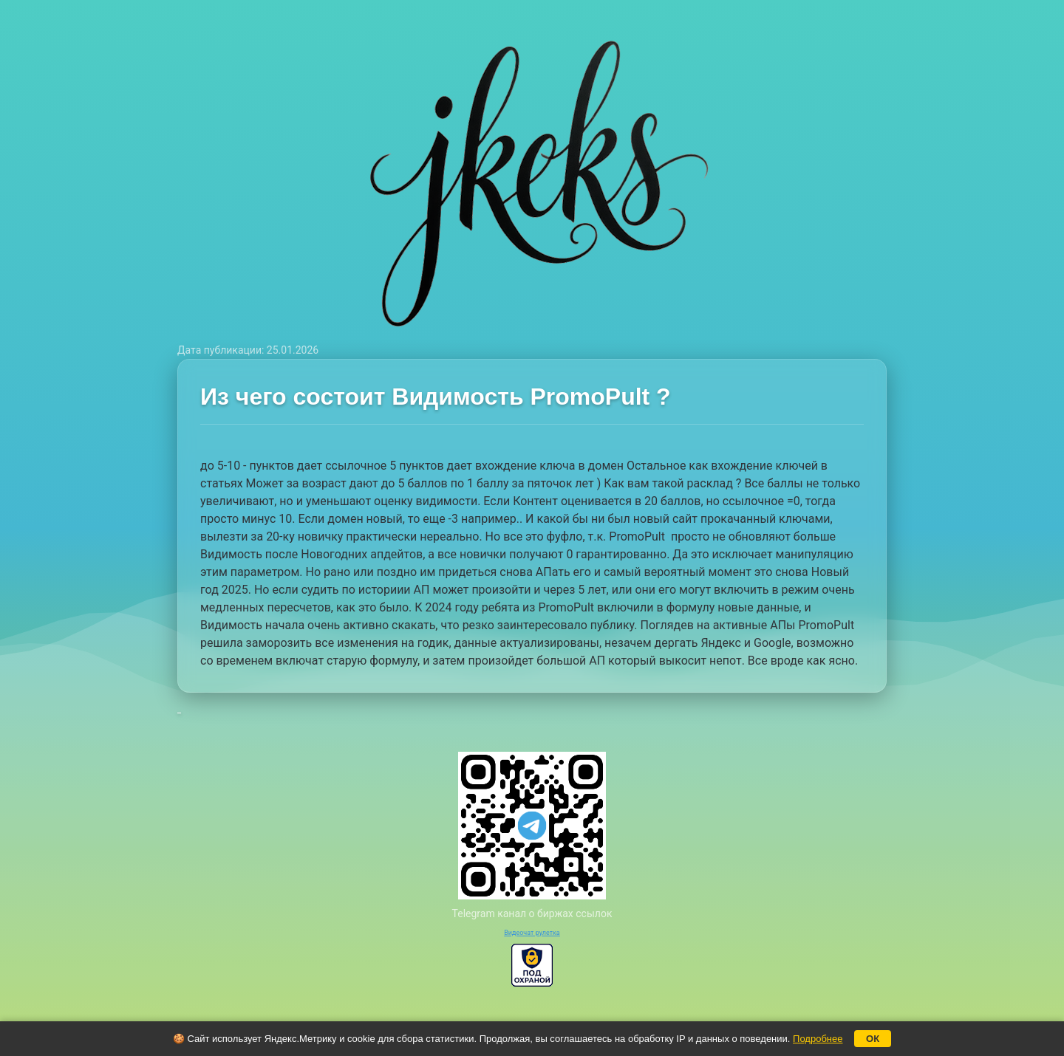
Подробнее (817, 1038)
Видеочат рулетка (532, 932)
